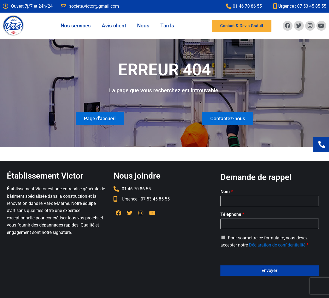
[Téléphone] (269, 224)
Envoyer (269, 270)
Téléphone (232, 214)
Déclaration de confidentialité (277, 245)
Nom (226, 191)
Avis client (114, 25)
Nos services (76, 25)
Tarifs (167, 25)
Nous (143, 25)
